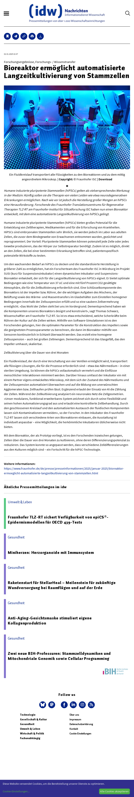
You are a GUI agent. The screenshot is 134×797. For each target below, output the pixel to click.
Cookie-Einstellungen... (16, 791)
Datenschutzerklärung (81, 724)
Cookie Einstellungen (80, 733)
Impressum (75, 719)
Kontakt (73, 729)
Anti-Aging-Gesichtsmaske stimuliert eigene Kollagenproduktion (50, 620)
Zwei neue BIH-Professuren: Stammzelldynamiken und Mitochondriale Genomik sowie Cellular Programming (59, 656)
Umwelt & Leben (30, 729)
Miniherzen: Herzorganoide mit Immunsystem (51, 552)
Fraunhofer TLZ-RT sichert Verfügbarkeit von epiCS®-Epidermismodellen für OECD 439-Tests (58, 519)
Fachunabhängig (30, 738)
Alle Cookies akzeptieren (114, 791)
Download (105, 179)
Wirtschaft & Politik (32, 733)
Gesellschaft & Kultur (33, 719)
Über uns (74, 714)
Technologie (28, 715)
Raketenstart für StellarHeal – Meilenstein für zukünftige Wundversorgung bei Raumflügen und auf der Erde (62, 585)
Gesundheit (27, 724)
